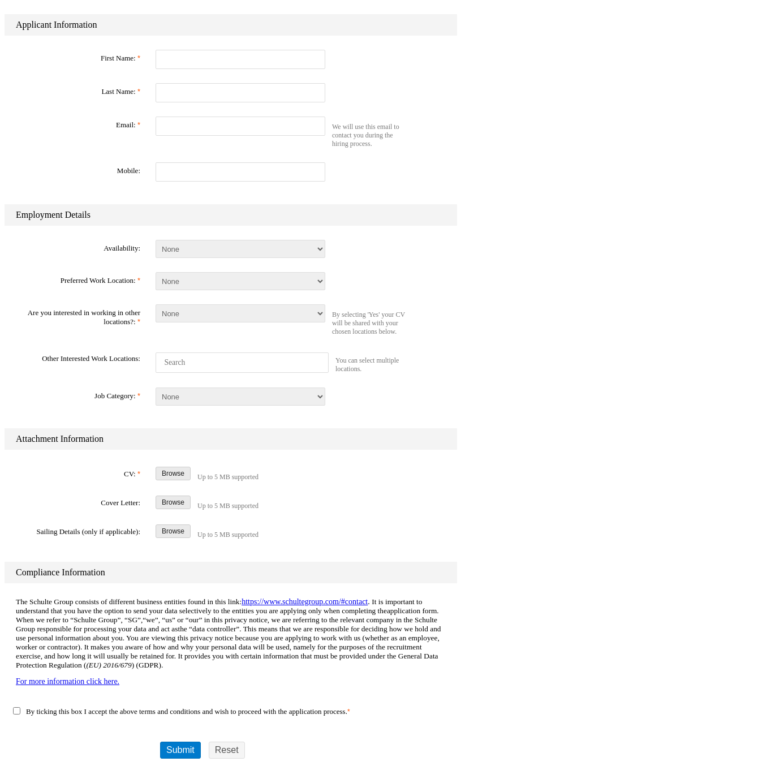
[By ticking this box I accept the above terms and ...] (16, 711)
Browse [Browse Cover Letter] (173, 502)
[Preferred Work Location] (240, 281)
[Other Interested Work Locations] (243, 363)
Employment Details (53, 215)
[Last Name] (240, 92)
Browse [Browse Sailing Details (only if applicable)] (173, 531)
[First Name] (240, 59)
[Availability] (240, 249)
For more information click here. (67, 681)
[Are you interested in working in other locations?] (240, 313)
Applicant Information (56, 24)
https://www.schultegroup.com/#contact (305, 601)
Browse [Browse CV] (173, 473)
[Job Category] (240, 397)
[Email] (240, 126)
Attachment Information (60, 439)
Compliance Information (60, 572)
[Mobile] (240, 172)
